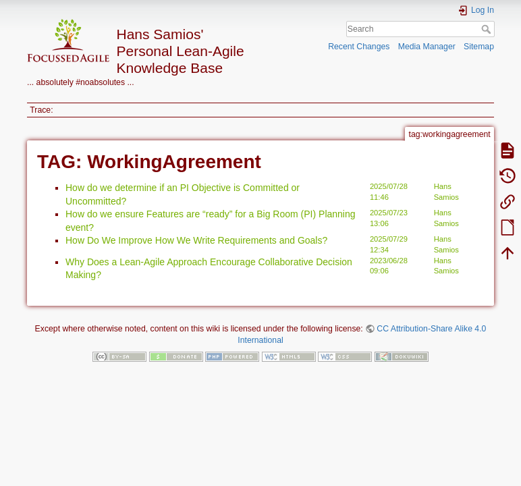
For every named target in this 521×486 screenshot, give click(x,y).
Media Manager (427, 46)
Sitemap (479, 46)
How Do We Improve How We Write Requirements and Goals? (196, 240)
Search (487, 29)
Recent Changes (358, 46)
